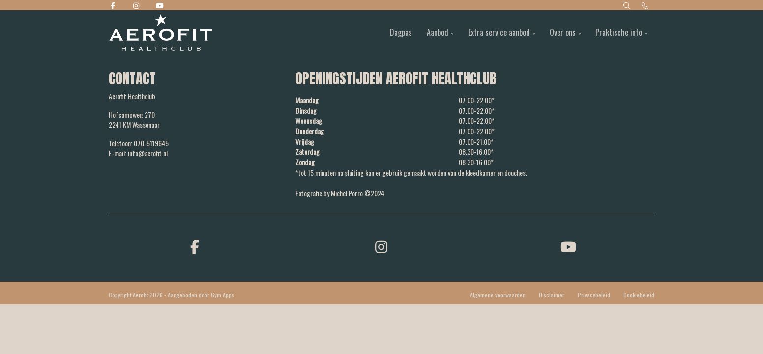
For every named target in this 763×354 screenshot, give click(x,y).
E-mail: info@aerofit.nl (138, 153)
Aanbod (437, 32)
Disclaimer (551, 295)
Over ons (563, 32)
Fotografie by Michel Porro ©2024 (339, 193)
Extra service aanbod (499, 32)
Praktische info (618, 32)
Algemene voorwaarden (498, 295)
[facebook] (195, 246)
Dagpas (401, 32)
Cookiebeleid (638, 295)
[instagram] (381, 246)
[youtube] (568, 246)
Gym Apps (222, 295)
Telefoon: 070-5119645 (139, 143)
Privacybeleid (594, 295)
